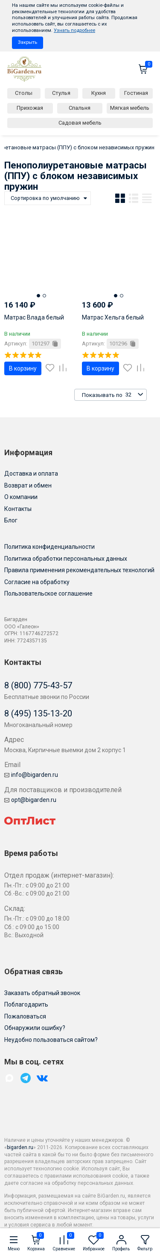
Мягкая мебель (129, 108)
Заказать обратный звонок (42, 993)
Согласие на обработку (37, 582)
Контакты (18, 508)
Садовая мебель (80, 123)
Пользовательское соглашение (48, 593)
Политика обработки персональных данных (65, 558)
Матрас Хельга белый (113, 317)
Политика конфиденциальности (49, 546)
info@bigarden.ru (31, 774)
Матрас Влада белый (34, 317)
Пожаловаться (25, 1016)
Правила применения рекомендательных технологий (79, 570)
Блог (10, 520)
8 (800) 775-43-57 (38, 685)
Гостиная (136, 93)
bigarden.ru (20, 1147)
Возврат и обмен (28, 485)
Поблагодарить (26, 1004)
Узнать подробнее (74, 30)
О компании (21, 497)
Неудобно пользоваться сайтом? (51, 1039)
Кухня (98, 93)
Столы (23, 93)
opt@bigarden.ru (30, 799)
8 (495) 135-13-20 (38, 713)
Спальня (79, 108)
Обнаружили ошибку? (34, 1027)
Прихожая (30, 108)
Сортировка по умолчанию (45, 198)
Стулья (61, 93)
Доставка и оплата (31, 473)
